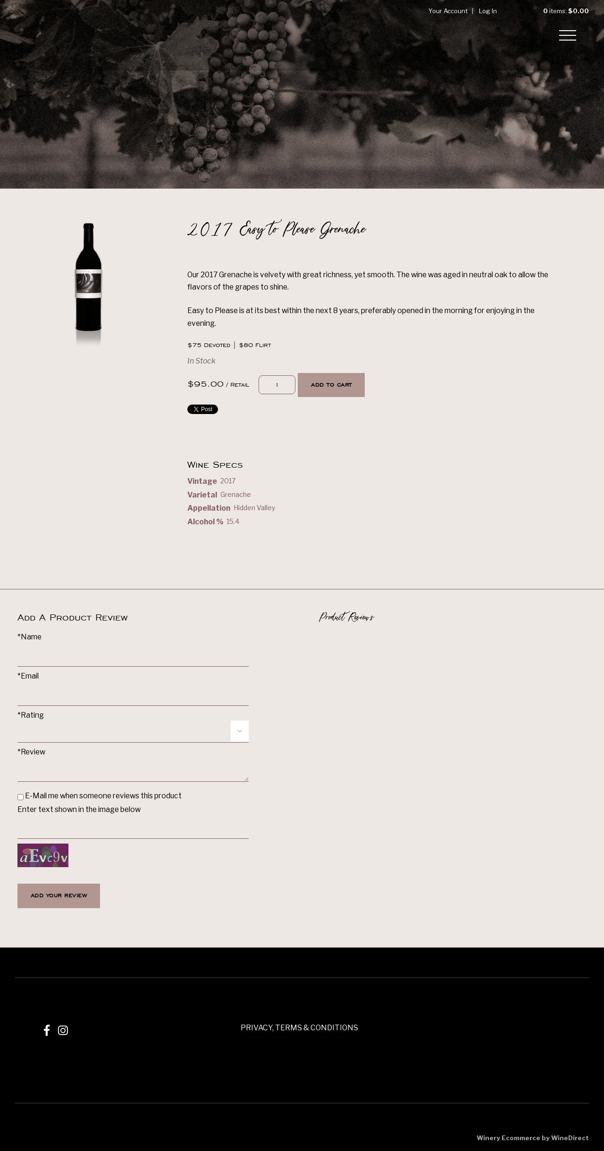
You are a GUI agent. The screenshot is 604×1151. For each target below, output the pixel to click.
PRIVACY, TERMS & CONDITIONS (299, 1027)
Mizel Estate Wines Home (48, 35)
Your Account (448, 11)
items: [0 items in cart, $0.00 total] (558, 11)
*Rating (30, 715)
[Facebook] (47, 1030)
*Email (28, 675)
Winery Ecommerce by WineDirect (533, 1138)
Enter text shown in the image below (79, 809)
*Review (31, 751)
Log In (488, 11)
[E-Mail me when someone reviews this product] (20, 797)
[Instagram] (63, 1030)
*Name (29, 636)
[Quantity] (277, 385)
